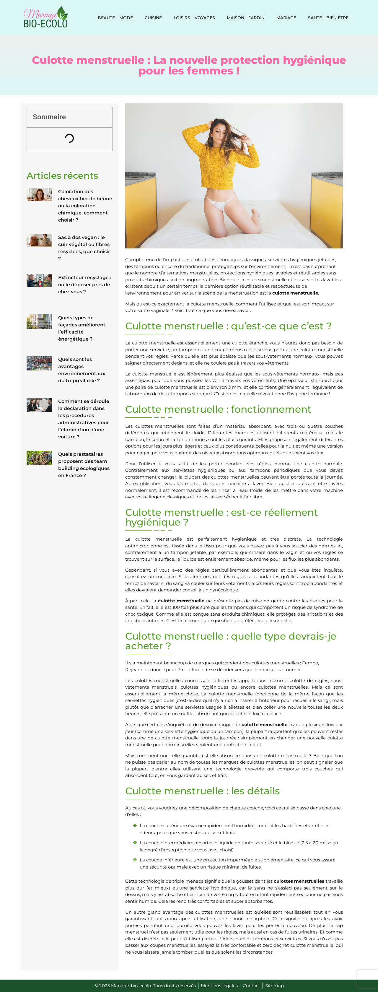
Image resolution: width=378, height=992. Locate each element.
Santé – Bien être (328, 17)
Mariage (286, 17)
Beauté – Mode (115, 17)
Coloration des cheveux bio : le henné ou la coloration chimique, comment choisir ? (85, 206)
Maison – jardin (246, 17)
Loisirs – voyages (194, 17)
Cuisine (153, 17)
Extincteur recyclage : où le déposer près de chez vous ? (84, 285)
